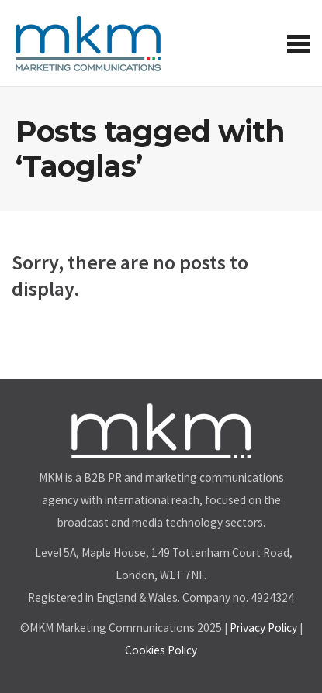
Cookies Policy (161, 650)
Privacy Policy (263, 627)
